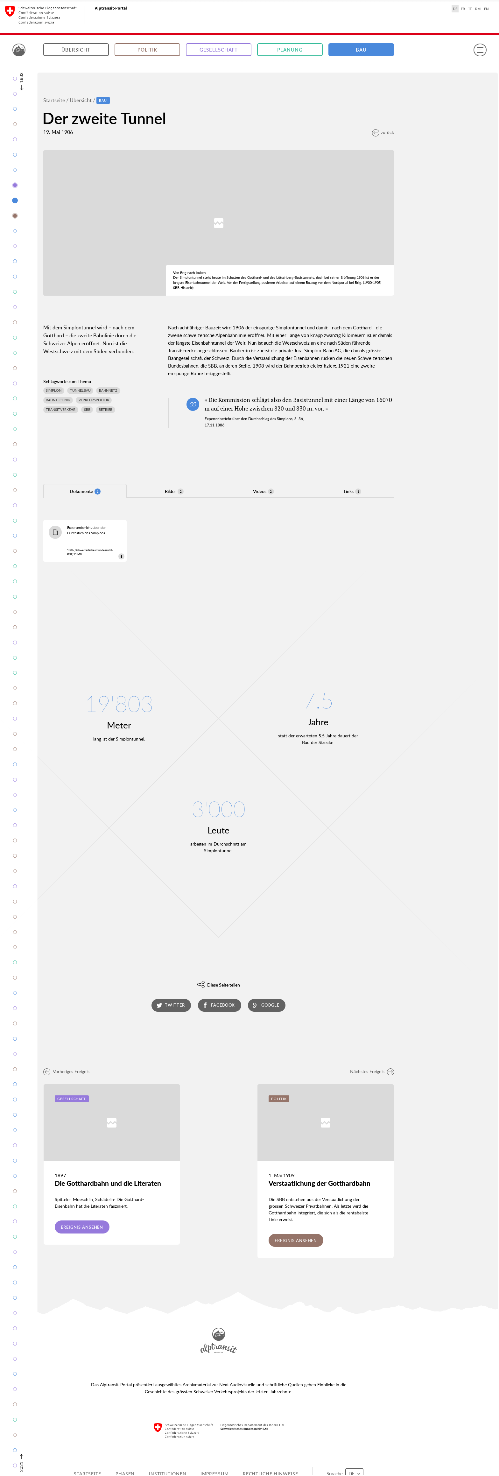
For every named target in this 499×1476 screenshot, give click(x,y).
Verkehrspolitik (94, 400)
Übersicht (75, 49)
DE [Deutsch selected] (455, 8)
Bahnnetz (108, 390)
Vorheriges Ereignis (66, 1071)
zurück (383, 132)
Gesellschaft (219, 49)
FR (463, 8)
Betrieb (105, 409)
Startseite (54, 100)
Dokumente (85, 491)
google (266, 1005)
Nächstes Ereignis (372, 1071)
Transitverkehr (60, 409)
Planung (289, 49)
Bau (361, 49)
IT (470, 8)
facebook (218, 1005)
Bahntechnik (58, 400)
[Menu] (480, 50)
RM (478, 8)
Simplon (53, 390)
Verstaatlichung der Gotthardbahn (319, 1183)
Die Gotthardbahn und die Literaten (108, 1183)
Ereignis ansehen (82, 1227)
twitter (171, 1005)
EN (486, 8)
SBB (87, 409)
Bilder (174, 491)
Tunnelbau (80, 390)
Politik (147, 49)
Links (352, 491)
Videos (263, 491)
